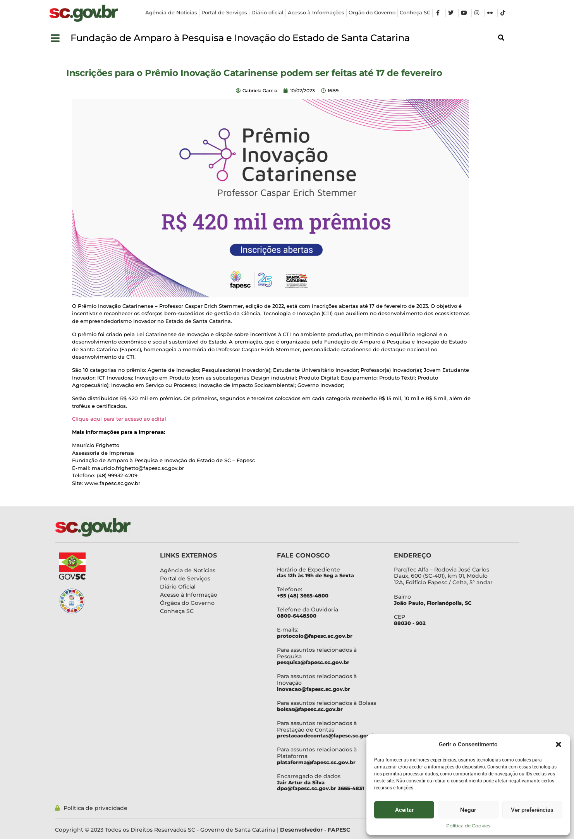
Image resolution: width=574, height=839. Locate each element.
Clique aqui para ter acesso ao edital (120, 419)
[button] (558, 744)
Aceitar (404, 809)
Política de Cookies (468, 826)
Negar (468, 809)
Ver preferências (532, 809)
